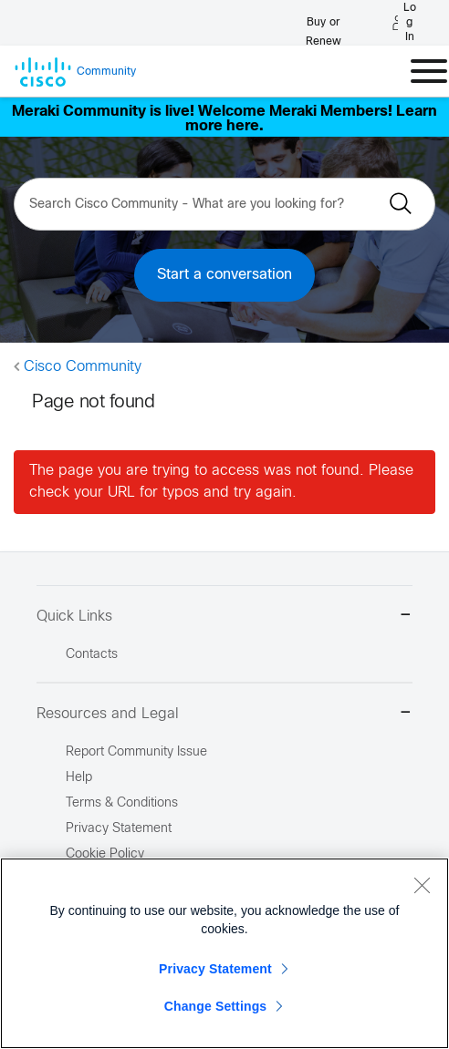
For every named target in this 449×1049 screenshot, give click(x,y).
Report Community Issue (136, 752)
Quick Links (224, 616)
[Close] (421, 885)
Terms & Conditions (122, 803)
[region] (224, 953)
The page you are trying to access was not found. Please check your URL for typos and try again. (221, 481)
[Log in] (404, 23)
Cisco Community (82, 367)
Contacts (92, 655)
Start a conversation (224, 275)
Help (79, 778)
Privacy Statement (215, 969)
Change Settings (215, 1006)
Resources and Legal (224, 714)
